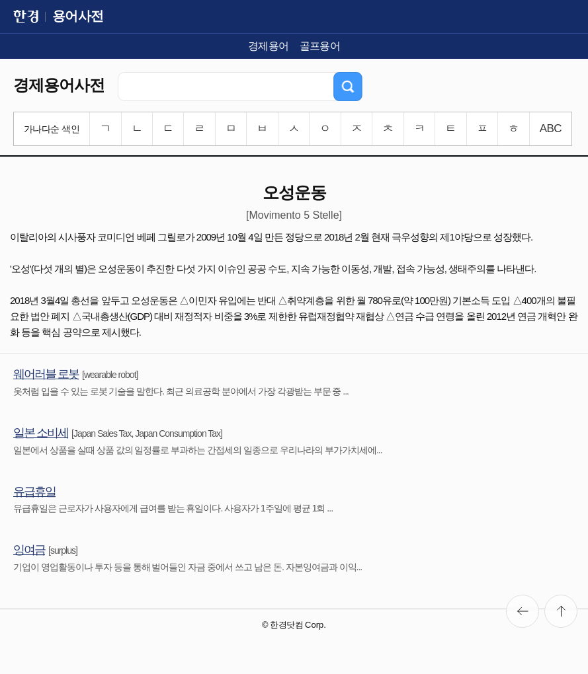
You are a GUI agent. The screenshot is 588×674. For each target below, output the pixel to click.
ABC (551, 128)
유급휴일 (34, 491)
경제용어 (268, 46)
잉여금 (29, 549)
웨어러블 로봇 (46, 374)
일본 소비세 (40, 432)
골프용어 (320, 46)
